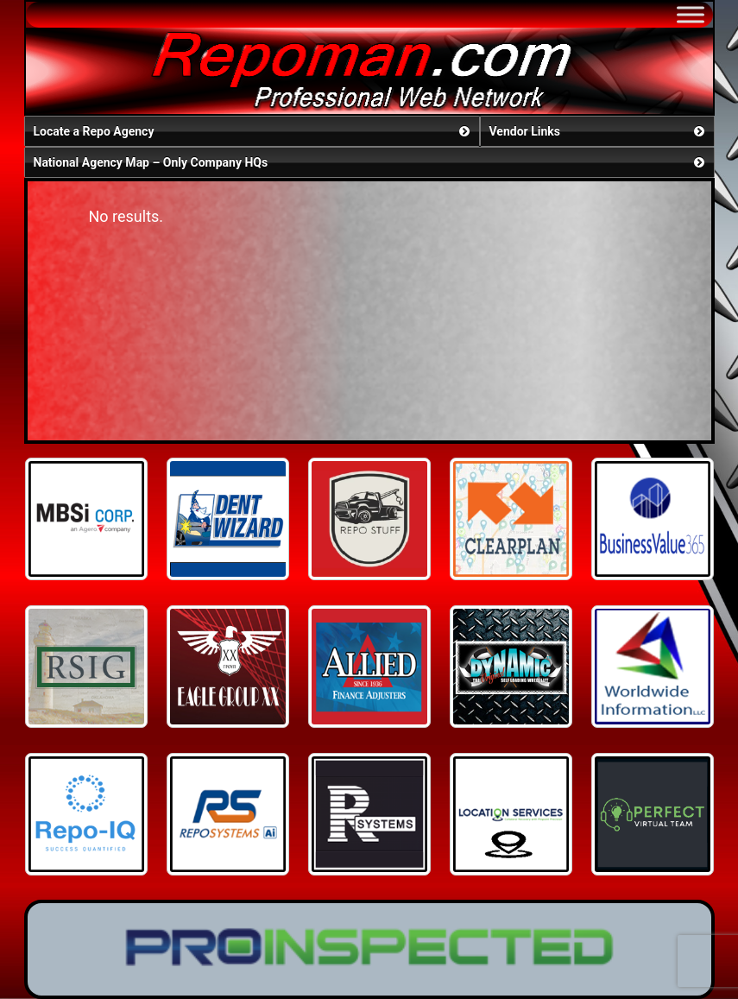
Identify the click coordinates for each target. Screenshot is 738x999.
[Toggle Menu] (690, 14)
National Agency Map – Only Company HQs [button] (371, 162)
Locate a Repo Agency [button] (253, 131)
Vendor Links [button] (598, 131)
